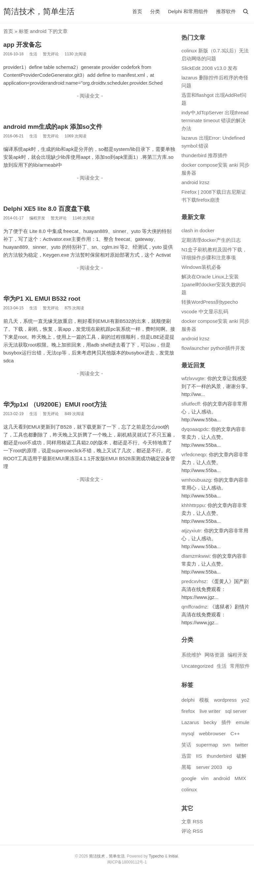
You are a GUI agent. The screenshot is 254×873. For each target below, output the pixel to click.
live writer (210, 711)
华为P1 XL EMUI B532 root (41, 298)
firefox (188, 711)
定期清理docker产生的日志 (211, 240)
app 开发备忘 (22, 44)
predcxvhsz (193, 581)
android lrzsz (195, 182)
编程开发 (237, 655)
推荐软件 (226, 11)
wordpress (225, 700)
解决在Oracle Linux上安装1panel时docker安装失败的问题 (213, 284)
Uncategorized (197, 666)
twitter (241, 744)
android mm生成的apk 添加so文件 (52, 126)
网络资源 (214, 655)
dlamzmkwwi (195, 556)
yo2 (245, 700)
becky (210, 722)
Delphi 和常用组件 (188, 11)
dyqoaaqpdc (194, 429)
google (188, 778)
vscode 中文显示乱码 (204, 311)
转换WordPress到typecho (209, 302)
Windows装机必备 (201, 267)
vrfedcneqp (193, 454)
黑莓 (186, 767)
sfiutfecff (190, 404)
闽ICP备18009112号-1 (127, 862)
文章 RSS (192, 821)
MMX (240, 778)
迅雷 (186, 756)
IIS (199, 756)
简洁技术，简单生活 (39, 11)
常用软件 (240, 666)
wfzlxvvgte (192, 378)
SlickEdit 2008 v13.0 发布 (209, 68)
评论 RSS (192, 831)
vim (204, 778)
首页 (137, 11)
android (221, 778)
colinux (189, 789)
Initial (173, 856)
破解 (241, 756)
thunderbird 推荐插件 (204, 155)
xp (229, 767)
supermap (207, 744)
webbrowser (212, 733)
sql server (236, 711)
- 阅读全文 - (90, 96)
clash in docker (197, 230)
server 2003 (209, 767)
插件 (226, 722)
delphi (188, 700)
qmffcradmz (194, 606)
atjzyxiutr (191, 530)
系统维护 (191, 655)
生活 (222, 666)
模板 (204, 700)
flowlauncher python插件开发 (213, 348)
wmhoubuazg (196, 480)
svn (226, 744)
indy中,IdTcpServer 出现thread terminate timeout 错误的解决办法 (214, 120)
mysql (187, 733)
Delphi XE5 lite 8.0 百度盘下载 (46, 208)
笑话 (186, 744)
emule (242, 722)
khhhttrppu (193, 505)
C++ (234, 733)
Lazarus (190, 722)
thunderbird (219, 756)
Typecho (156, 856)
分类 (155, 11)
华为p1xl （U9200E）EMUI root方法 (55, 404)
